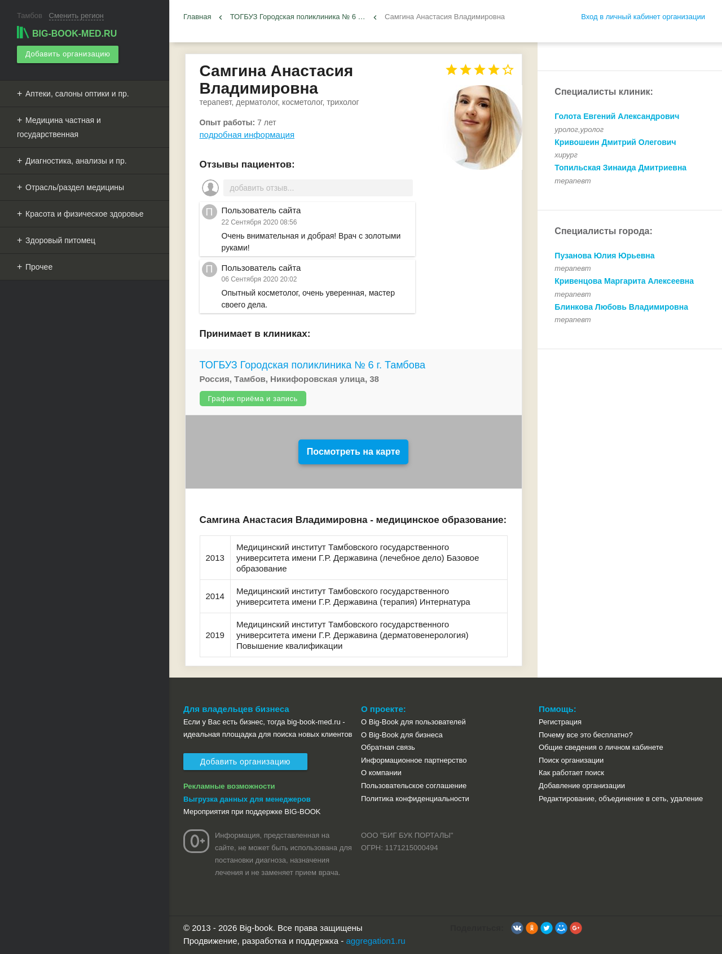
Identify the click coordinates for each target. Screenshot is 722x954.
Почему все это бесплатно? (586, 735)
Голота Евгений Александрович (616, 116)
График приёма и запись (253, 398)
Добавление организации (582, 785)
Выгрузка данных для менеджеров (247, 799)
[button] (517, 928)
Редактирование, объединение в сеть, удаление (621, 798)
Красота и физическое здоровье (84, 213)
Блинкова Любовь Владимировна (621, 306)
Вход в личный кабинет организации (643, 16)
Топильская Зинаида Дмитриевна (620, 167)
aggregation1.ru (375, 941)
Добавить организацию (67, 54)
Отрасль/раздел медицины (74, 186)
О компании (381, 772)
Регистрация (560, 722)
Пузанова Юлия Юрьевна (604, 255)
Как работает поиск (571, 772)
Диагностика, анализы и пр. (76, 160)
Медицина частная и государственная (59, 126)
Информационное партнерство (413, 760)
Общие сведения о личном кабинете (601, 747)
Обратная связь (388, 747)
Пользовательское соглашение (413, 785)
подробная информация (247, 134)
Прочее (38, 266)
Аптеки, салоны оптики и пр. (77, 93)
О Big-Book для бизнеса (402, 735)
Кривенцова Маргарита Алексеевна (624, 280)
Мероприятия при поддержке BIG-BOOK (252, 811)
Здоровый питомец (60, 239)
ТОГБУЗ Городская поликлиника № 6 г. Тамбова (313, 365)
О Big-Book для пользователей (413, 722)
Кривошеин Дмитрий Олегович (615, 142)
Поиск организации (571, 760)
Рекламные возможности (229, 786)
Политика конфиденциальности (415, 798)
